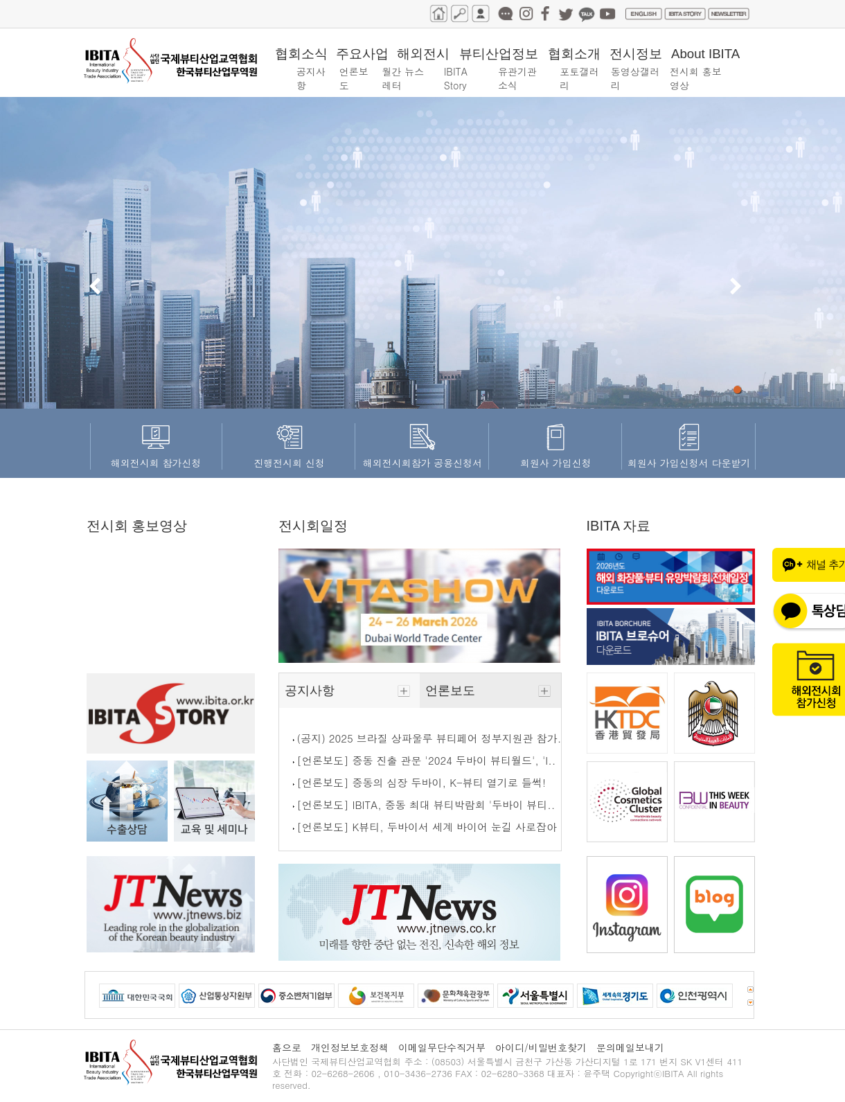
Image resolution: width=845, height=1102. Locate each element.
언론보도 (490, 690)
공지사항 (349, 690)
